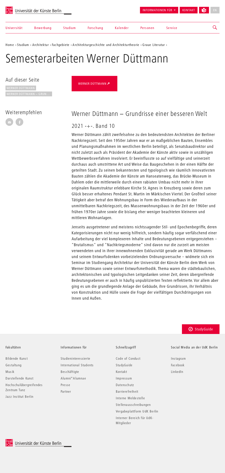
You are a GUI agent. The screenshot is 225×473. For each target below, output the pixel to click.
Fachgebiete (60, 44)
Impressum (124, 378)
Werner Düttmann (21, 88)
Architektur (40, 44)
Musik (10, 371)
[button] (215, 27)
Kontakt (188, 10)
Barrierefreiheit (127, 391)
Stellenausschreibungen (133, 404)
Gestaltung (13, 365)
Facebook (178, 365)
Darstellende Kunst (19, 378)
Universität (14, 28)
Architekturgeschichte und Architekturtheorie (106, 44)
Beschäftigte (70, 371)
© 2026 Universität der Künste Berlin (28, 441)
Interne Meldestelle (130, 398)
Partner (66, 391)
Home (9, 44)
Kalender (122, 28)
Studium (69, 28)
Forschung (95, 28)
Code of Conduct (128, 358)
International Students (77, 365)
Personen (147, 28)
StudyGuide (201, 329)
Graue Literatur (153, 44)
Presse (65, 385)
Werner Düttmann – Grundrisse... (29, 94)
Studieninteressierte (75, 358)
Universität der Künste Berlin (22, 8)
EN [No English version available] (215, 10)
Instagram (178, 358)
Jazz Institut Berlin (19, 396)
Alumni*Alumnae (73, 378)
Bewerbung (42, 28)
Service (172, 28)
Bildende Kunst (16, 358)
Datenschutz (125, 385)
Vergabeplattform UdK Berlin (137, 411)
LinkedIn (177, 371)
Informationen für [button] (157, 10)
